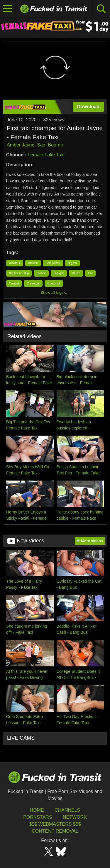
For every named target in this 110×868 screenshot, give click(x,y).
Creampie (33, 283)
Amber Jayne (20, 144)
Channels (67, 810)
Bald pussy (53, 263)
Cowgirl (14, 283)
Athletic (33, 263)
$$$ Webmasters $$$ (55, 824)
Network (75, 817)
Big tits (72, 263)
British (76, 273)
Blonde (41, 273)
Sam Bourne (50, 144)
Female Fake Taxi (46, 154)
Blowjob (59, 273)
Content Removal (55, 831)
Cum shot (54, 283)
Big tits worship (19, 273)
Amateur (14, 263)
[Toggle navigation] (8, 9)
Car (90, 273)
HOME (37, 810)
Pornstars (37, 817)
